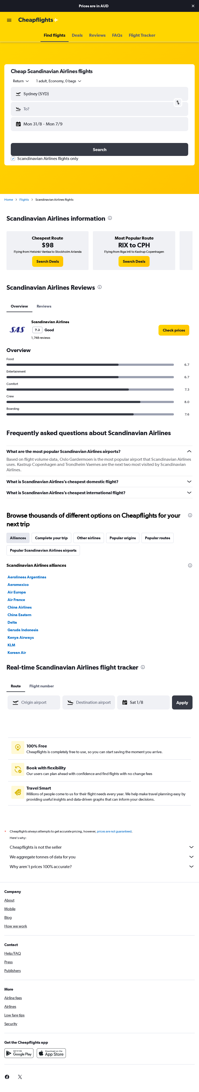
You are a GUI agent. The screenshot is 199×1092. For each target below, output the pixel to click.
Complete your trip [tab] (51, 538)
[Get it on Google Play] (18, 1053)
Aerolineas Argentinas (27, 577)
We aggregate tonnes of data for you (102, 857)
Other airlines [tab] (88, 538)
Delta (12, 622)
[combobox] (21, 81)
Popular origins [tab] (123, 538)
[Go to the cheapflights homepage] (38, 20)
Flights (24, 200)
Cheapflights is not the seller (102, 847)
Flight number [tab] (41, 686)
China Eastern (19, 615)
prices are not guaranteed (114, 831)
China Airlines (20, 607)
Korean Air (17, 652)
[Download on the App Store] (51, 1053)
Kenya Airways (21, 637)
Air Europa (17, 592)
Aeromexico (18, 584)
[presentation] (109, 218)
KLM (11, 645)
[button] (193, 6)
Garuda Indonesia (23, 630)
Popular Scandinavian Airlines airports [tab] (43, 550)
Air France (16, 600)
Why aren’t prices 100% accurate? (102, 866)
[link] (47, 261)
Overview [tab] (19, 306)
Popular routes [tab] (157, 538)
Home (8, 200)
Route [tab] (16, 686)
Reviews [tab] (44, 306)
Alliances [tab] (18, 538)
